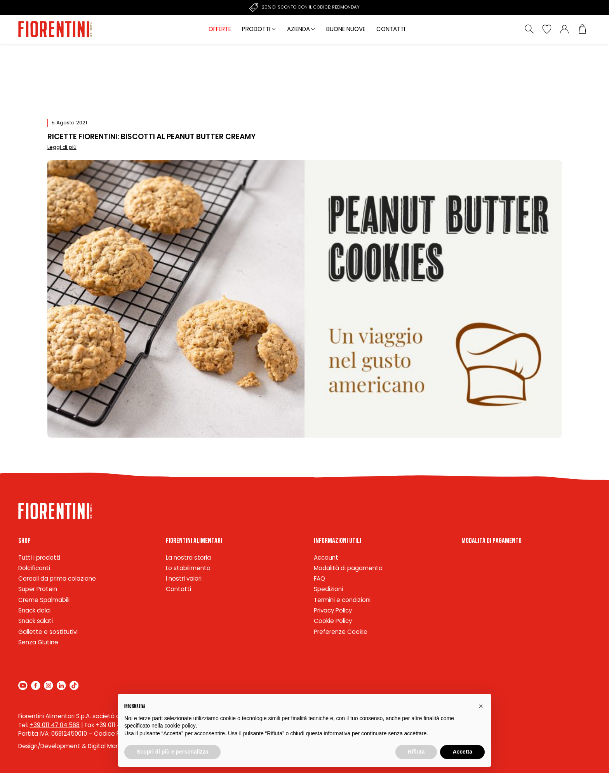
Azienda (298, 29)
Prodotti (256, 29)
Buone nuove (345, 29)
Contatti (390, 29)
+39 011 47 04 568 (55, 725)
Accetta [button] (462, 752)
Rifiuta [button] (416, 752)
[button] (481, 706)
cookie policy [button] (180, 725)
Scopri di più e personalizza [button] (172, 752)
